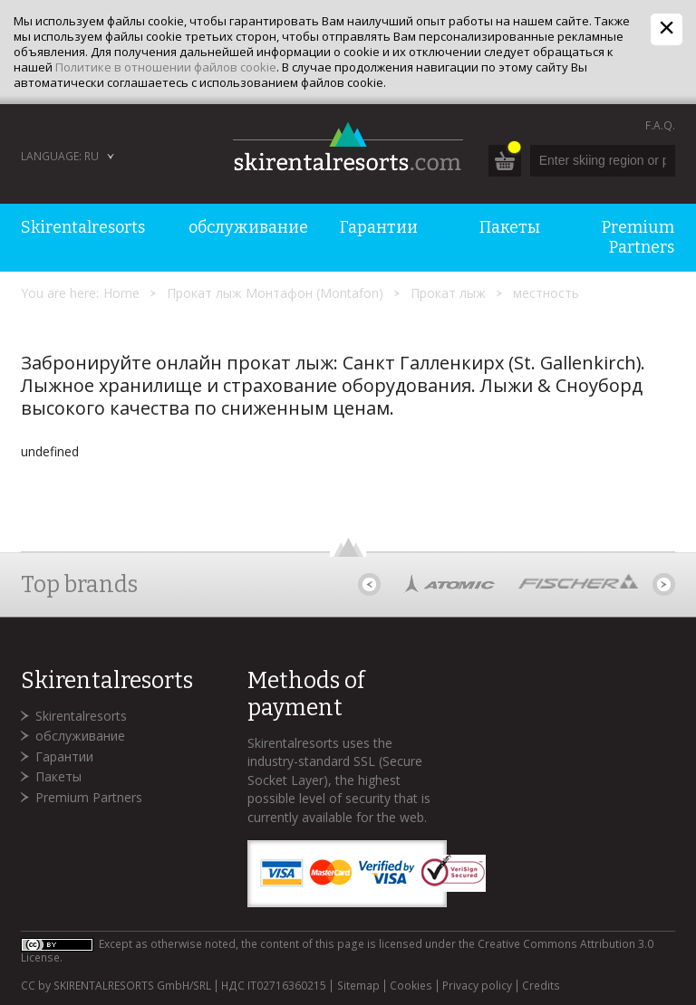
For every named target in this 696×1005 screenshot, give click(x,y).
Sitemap (358, 986)
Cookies (411, 986)
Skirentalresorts (81, 715)
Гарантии (64, 756)
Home (121, 293)
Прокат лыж (448, 293)
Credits (541, 986)
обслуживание (80, 735)
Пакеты (58, 776)
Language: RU (60, 156)
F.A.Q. (660, 125)
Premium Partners (88, 797)
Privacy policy (477, 986)
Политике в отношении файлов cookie (165, 67)
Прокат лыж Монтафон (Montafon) (275, 293)
